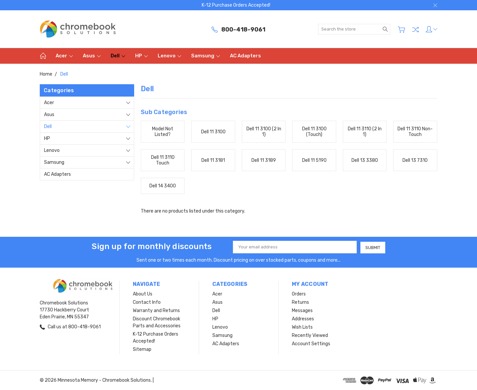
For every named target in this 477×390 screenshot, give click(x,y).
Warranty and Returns (156, 310)
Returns (300, 302)
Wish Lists (302, 327)
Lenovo (169, 56)
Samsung (205, 56)
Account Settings (311, 343)
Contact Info (147, 302)
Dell (118, 56)
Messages (302, 310)
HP (141, 56)
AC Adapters (245, 56)
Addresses (303, 318)
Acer (64, 56)
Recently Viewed (310, 335)
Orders (299, 293)
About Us (142, 293)
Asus (92, 56)
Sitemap (142, 349)
